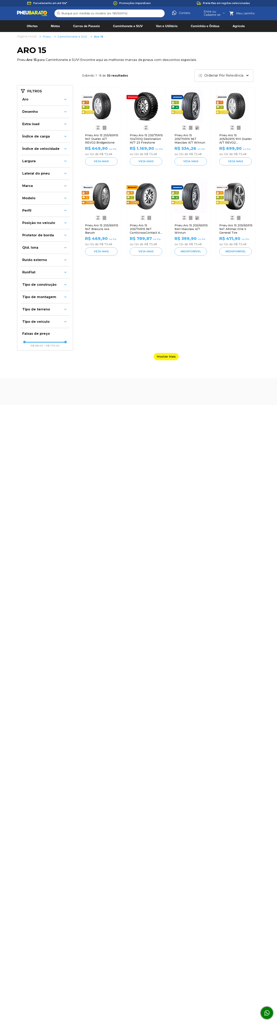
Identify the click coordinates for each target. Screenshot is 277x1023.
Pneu (47, 36)
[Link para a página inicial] (27, 36)
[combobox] (109, 13)
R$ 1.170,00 (52, 345)
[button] (45, 99)
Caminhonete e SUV (72, 36)
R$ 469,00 (37, 345)
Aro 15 (98, 36)
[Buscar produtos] (59, 13)
